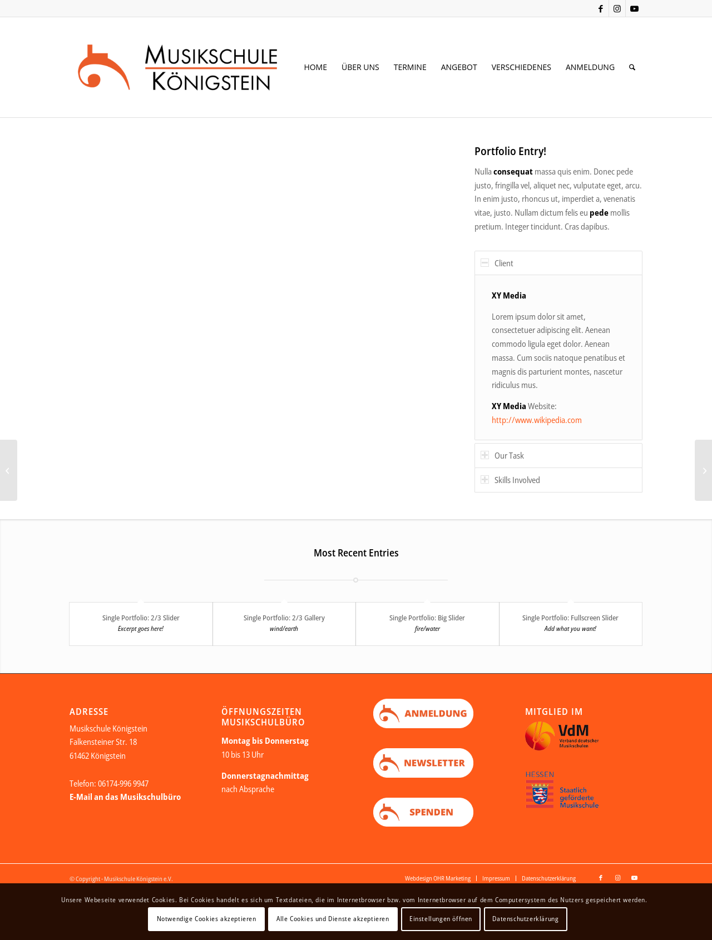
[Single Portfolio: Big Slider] (8, 470)
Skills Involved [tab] (510, 479)
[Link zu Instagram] (617, 8)
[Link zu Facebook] (600, 8)
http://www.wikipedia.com (537, 419)
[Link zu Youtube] (634, 8)
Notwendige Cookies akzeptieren (206, 918)
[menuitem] (315, 67)
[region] (558, 357)
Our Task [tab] (502, 455)
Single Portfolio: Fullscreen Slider (570, 618)
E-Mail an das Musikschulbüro (125, 797)
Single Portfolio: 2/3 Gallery (284, 618)
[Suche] (632, 67)
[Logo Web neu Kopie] (195, 67)
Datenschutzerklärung (525, 918)
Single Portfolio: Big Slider (427, 618)
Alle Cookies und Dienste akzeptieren (332, 918)
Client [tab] (497, 262)
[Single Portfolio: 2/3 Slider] (703, 470)
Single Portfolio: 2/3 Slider (141, 618)
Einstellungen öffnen (440, 918)
